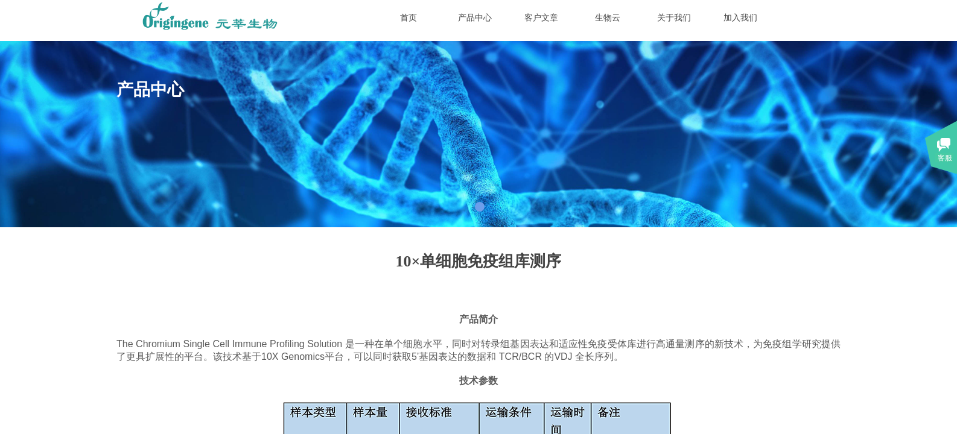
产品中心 (475, 17)
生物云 (607, 17)
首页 (408, 17)
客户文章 (541, 17)
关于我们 (674, 17)
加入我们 (740, 17)
